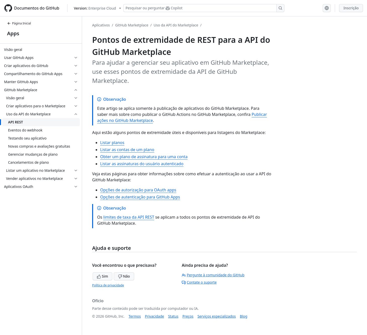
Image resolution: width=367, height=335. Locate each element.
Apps (13, 33)
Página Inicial (19, 23)
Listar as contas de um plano (127, 149)
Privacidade (154, 316)
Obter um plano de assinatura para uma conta (144, 156)
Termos (135, 316)
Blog (243, 316)
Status (173, 316)
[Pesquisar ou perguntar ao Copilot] (203, 8)
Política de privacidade (108, 285)
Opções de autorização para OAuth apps (138, 190)
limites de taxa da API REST (128, 217)
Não (124, 276)
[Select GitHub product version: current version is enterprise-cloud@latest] (97, 8)
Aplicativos (101, 25)
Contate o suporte (199, 282)
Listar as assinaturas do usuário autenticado (142, 163)
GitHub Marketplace (132, 25)
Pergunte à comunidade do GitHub (213, 275)
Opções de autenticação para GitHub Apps (140, 197)
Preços (188, 316)
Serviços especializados (216, 316)
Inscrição (351, 8)
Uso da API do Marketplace (176, 25)
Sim (102, 276)
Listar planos (112, 142)
